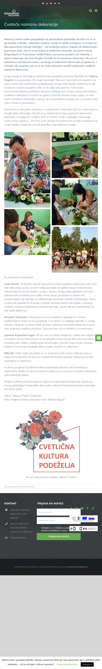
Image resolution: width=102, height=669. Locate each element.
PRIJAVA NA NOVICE (59, 536)
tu (19, 664)
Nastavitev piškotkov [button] (67, 664)
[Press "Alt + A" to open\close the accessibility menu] (98, 337)
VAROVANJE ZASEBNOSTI (77, 567)
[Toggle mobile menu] (96, 10)
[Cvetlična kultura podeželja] (51, 411)
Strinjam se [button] (87, 664)
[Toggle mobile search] (90, 10)
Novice (32, 487)
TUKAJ (72, 477)
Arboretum (24, 487)
